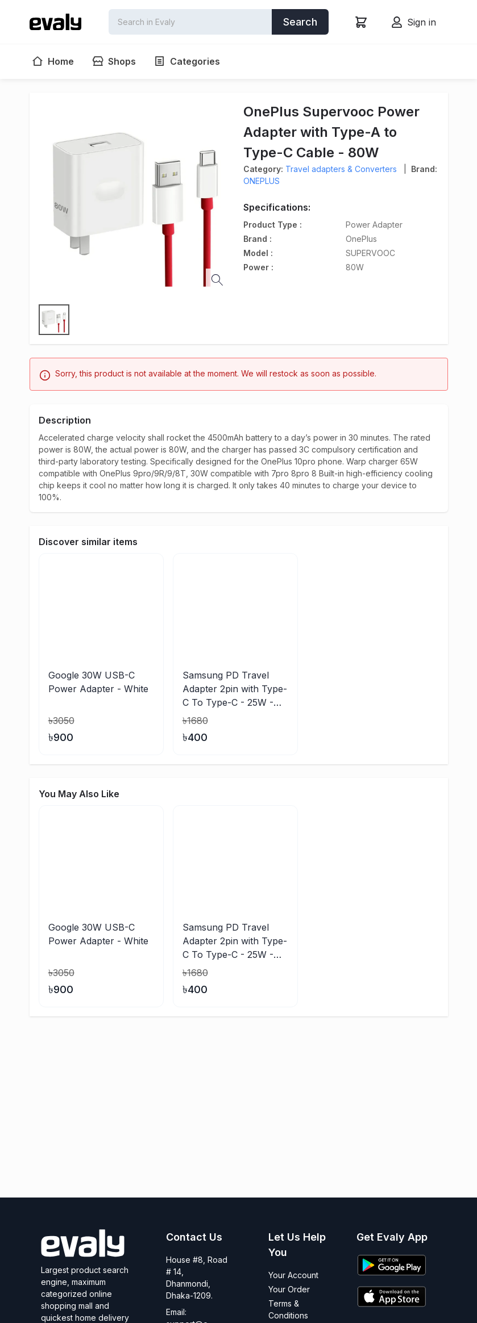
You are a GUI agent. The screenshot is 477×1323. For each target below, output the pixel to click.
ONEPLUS (261, 181)
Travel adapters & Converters (341, 169)
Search (300, 22)
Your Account (293, 1275)
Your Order (289, 1289)
